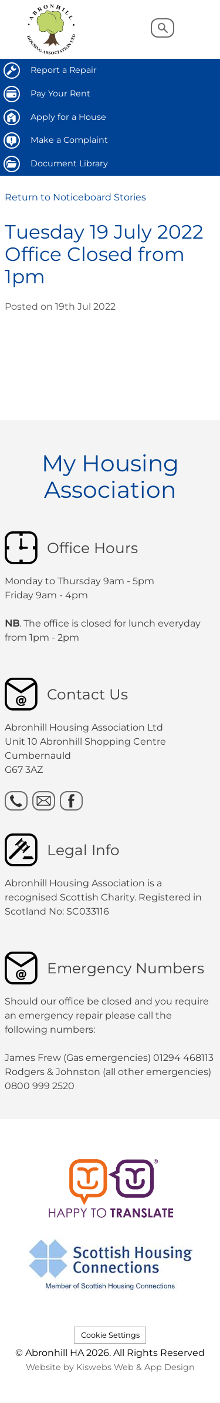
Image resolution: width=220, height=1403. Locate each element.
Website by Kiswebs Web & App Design (110, 1367)
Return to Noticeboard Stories (75, 197)
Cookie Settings (110, 1335)
